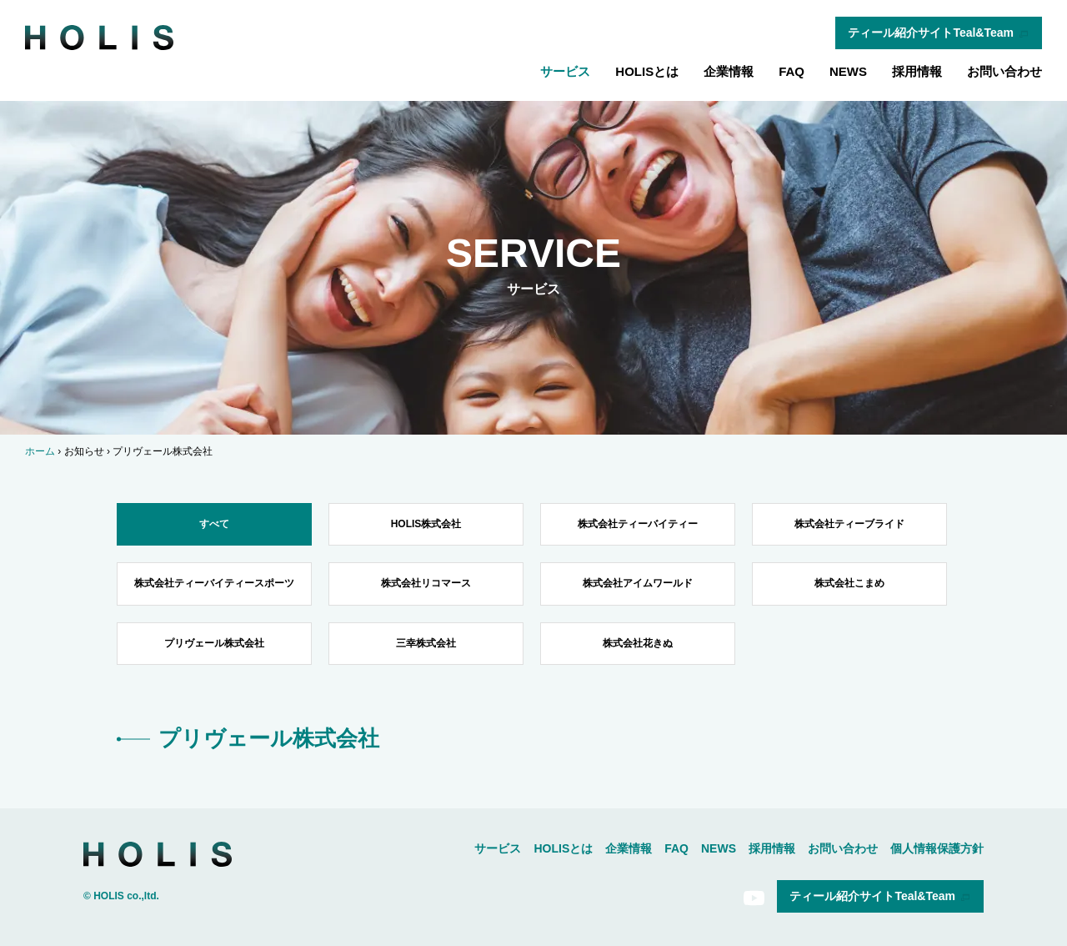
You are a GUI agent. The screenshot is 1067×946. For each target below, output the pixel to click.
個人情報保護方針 (937, 848)
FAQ (791, 71)
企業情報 (729, 71)
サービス (565, 71)
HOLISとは (647, 71)
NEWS (848, 71)
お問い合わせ (1004, 71)
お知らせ (84, 451)
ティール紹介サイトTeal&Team (938, 32)
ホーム (40, 451)
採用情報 (917, 71)
